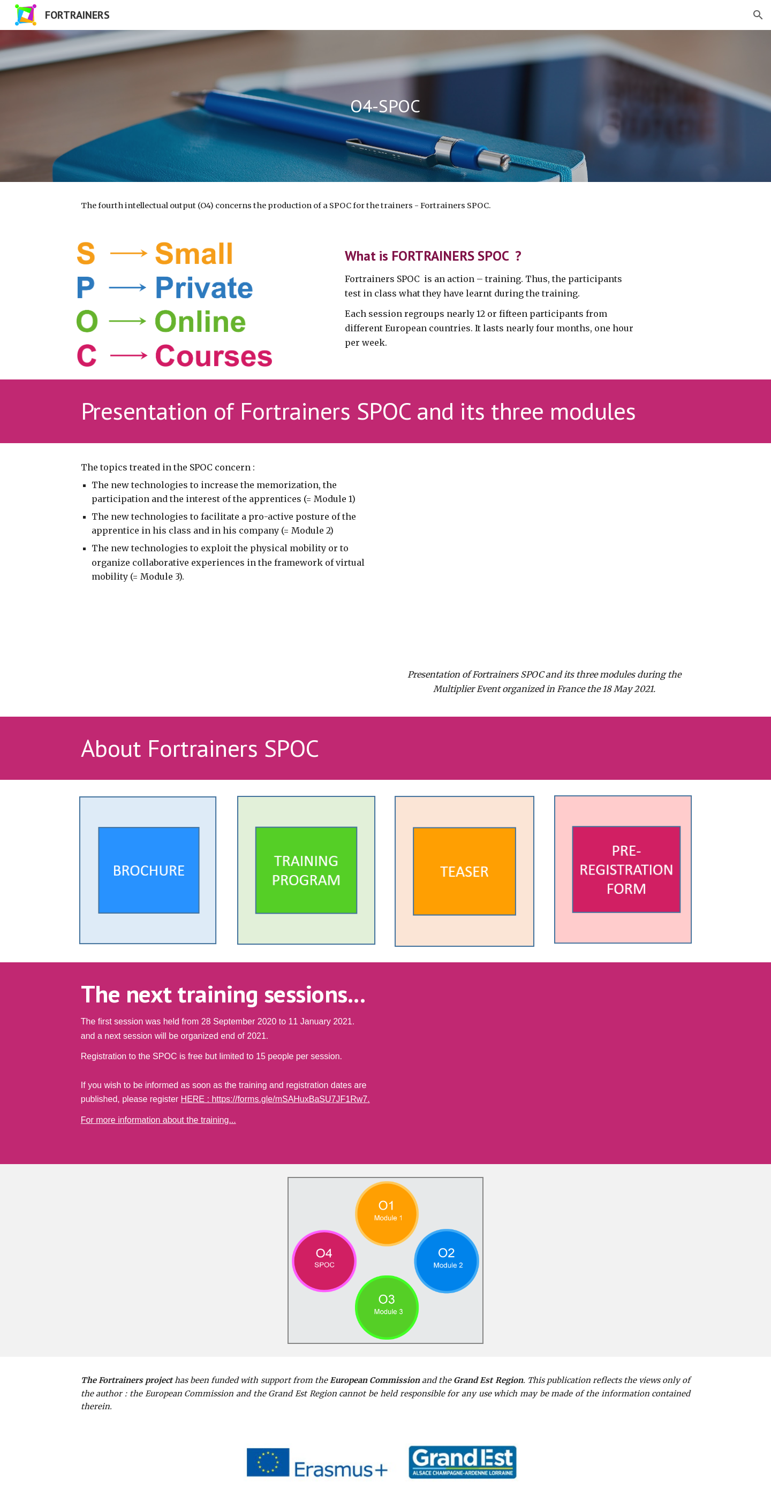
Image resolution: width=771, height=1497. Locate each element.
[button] (758, 15)
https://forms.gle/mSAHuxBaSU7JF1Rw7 (289, 1099)
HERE (193, 1099)
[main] (385, 106)
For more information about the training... (158, 1119)
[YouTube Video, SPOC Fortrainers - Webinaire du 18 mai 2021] (544, 558)
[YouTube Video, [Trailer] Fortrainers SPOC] (544, 1059)
